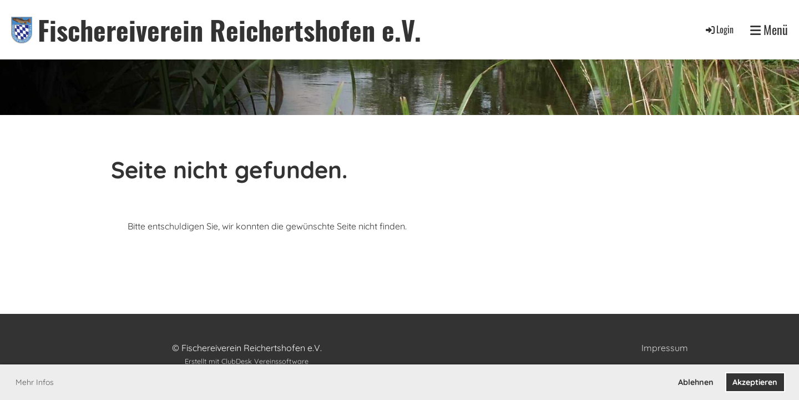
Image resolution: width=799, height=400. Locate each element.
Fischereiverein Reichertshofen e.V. (229, 29)
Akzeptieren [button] (754, 382)
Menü (769, 29)
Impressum (664, 347)
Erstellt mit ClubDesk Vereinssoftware (247, 361)
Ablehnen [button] (696, 382)
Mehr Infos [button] (35, 382)
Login (719, 29)
